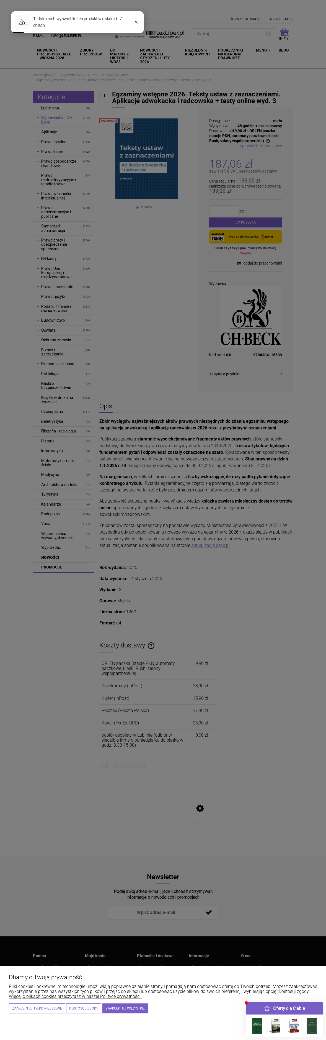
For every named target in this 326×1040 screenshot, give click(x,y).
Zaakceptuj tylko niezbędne (37, 1008)
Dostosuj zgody (83, 1008)
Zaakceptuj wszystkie (125, 1008)
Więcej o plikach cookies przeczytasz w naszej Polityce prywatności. (75, 996)
